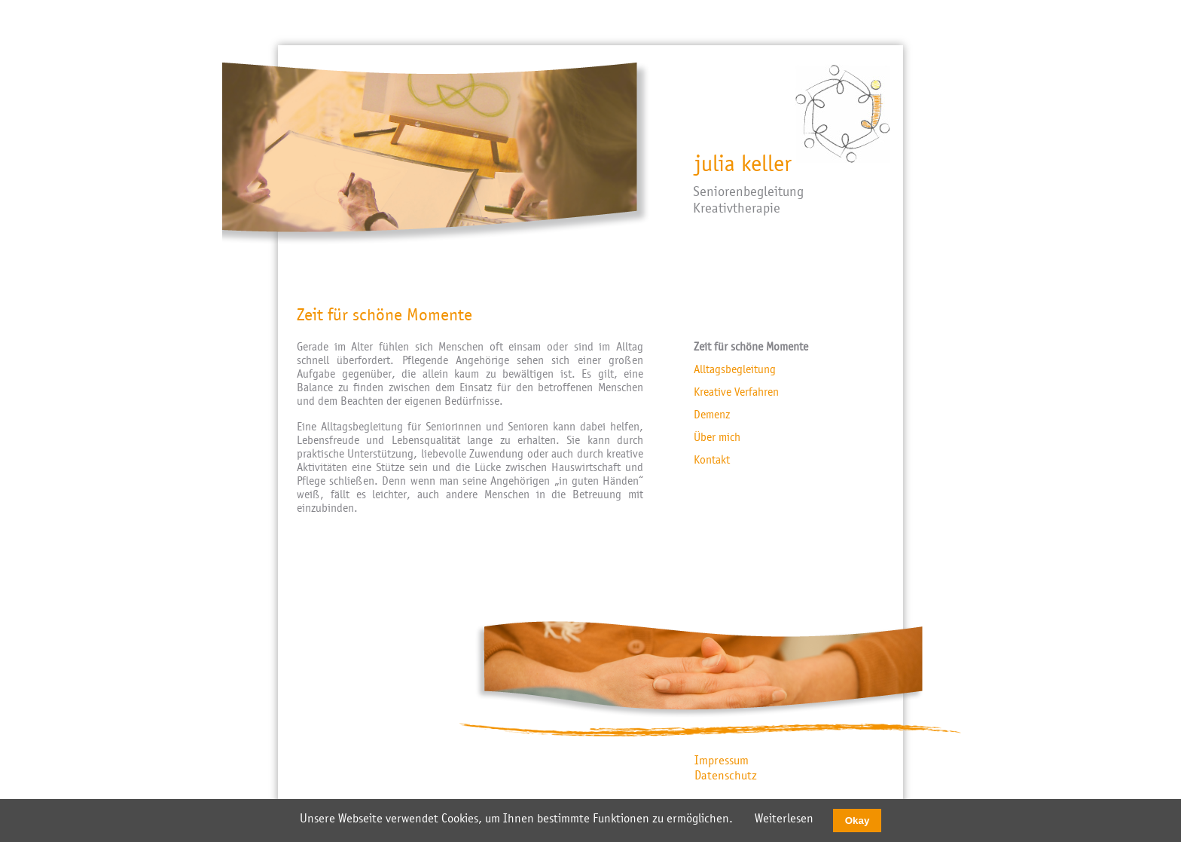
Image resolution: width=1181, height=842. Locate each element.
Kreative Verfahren (736, 392)
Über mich (717, 437)
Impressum (721, 760)
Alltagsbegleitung (735, 369)
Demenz (712, 414)
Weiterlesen (784, 818)
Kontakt (712, 460)
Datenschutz (725, 775)
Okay (857, 820)
